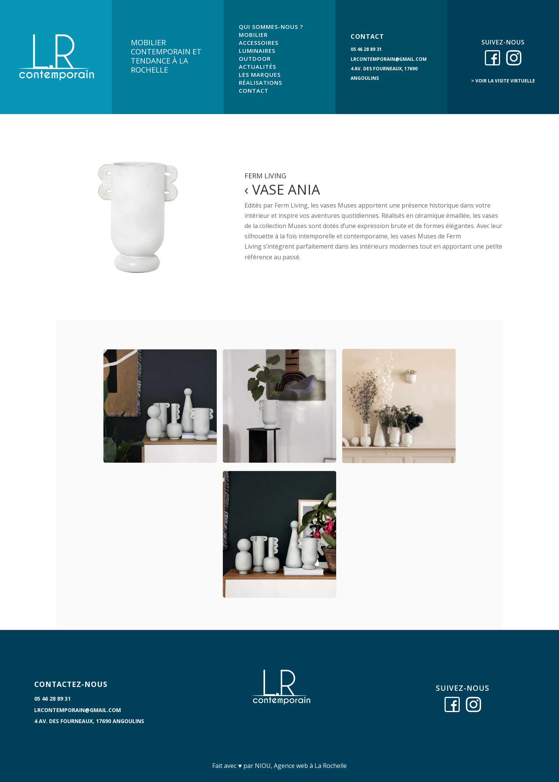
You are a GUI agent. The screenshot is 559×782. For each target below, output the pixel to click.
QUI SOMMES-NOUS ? (271, 26)
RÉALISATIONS (260, 82)
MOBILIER (253, 34)
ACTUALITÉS (257, 66)
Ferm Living (265, 175)
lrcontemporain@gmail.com (389, 59)
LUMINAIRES (257, 50)
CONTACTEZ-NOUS (71, 684)
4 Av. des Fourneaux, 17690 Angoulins (89, 721)
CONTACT (253, 90)
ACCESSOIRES (258, 42)
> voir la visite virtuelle (503, 81)
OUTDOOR (255, 58)
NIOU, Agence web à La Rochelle (301, 765)
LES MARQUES (260, 74)
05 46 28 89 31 (366, 49)
